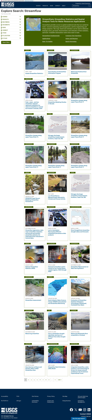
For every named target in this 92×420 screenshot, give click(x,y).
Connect (57, 5)
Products (45, 5)
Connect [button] (5, 30)
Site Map (64, 396)
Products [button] (5, 19)
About (63, 5)
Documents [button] (6, 24)
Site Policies (35, 396)
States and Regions (72, 38)
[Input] (81, 5)
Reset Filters (6, 42)
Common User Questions (73, 36)
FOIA (17, 396)
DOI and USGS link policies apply (83, 397)
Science (38, 5)
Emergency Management (81, 401)
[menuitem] (38, 4)
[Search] (89, 5)
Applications (46, 38)
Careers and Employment (50, 401)
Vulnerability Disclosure (35, 401)
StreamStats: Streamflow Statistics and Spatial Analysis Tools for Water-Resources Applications (63, 20)
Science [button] (4, 16)
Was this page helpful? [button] (79, 418)
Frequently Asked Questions (82, 3)
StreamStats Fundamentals (51, 36)
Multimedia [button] (5, 22)
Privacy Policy (51, 396)
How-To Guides (47, 41)
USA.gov (18, 400)
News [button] (4, 27)
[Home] (7, 7)
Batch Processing (71, 41)
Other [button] (4, 33)
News (51, 5)
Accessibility (4, 396)
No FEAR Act (4, 400)
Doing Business (66, 400)
